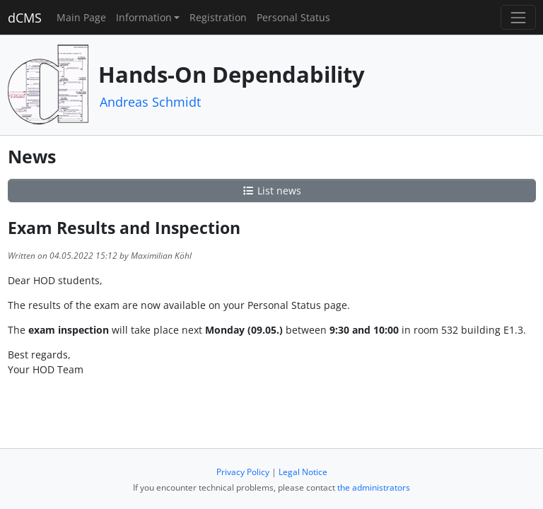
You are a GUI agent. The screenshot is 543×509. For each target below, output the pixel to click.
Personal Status (293, 17)
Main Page (81, 17)
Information (144, 17)
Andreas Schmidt (150, 101)
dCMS (25, 17)
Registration (218, 17)
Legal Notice (303, 472)
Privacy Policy (242, 472)
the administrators (373, 487)
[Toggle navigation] (518, 17)
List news (271, 190)
